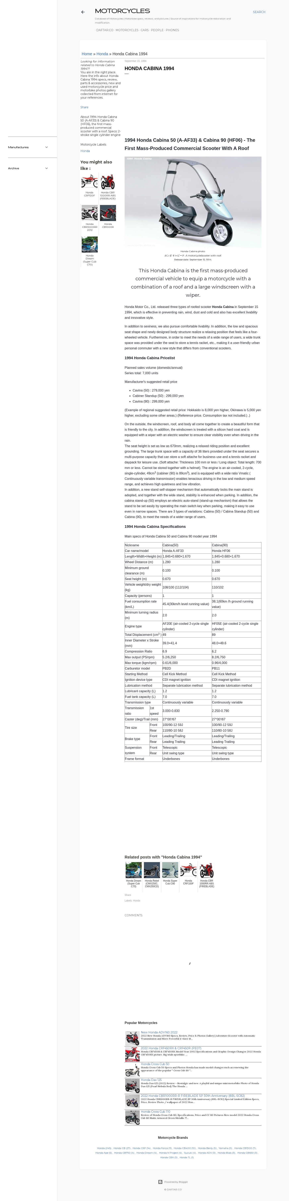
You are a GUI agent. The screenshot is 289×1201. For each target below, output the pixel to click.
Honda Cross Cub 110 (155, 1111)
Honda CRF (139, 1148)
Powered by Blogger (173, 1182)
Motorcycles (125, 30)
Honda (102, 54)
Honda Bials (224, 1152)
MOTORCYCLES (122, 10)
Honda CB (119, 1148)
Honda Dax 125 (151, 1080)
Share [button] (84, 107)
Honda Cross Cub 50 (155, 1064)
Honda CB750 (122, 1152)
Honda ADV (205, 1152)
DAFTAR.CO (174, 1189)
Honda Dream (144, 1152)
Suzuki (188, 1152)
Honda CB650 (245, 1152)
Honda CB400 (182, 1148)
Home (87, 54)
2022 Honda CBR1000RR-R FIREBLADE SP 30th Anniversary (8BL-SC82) (193, 1096)
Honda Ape (102, 1152)
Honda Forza (160, 1148)
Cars (143, 30)
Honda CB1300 (243, 1148)
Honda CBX (167, 1157)
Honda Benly (205, 1148)
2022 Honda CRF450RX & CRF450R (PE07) (171, 1048)
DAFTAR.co (103, 30)
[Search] (259, 12)
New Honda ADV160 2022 (159, 1032)
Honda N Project (168, 1152)
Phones (171, 30)
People (156, 30)
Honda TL (185, 1157)
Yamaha (223, 1148)
